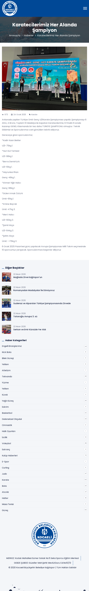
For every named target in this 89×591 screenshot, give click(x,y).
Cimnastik (7, 425)
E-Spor (5, 461)
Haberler (29, 35)
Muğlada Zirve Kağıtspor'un (27, 277)
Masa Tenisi (8, 504)
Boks (4, 485)
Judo (4, 473)
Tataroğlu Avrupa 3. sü (25, 316)
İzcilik (4, 437)
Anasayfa (14, 35)
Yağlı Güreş (7, 400)
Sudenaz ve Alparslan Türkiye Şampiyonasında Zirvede (42, 303)
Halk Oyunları (8, 431)
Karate (5, 479)
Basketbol (7, 413)
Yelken (5, 364)
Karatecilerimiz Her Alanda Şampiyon (58, 35)
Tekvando (7, 376)
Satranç (6, 449)
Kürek (5, 394)
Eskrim (5, 406)
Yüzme (5, 382)
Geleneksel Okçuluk (12, 419)
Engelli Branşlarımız (12, 346)
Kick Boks (6, 352)
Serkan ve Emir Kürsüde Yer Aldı (29, 329)
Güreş (5, 510)
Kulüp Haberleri (10, 455)
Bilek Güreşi (8, 358)
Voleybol (6, 443)
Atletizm (6, 370)
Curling (5, 467)
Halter (5, 498)
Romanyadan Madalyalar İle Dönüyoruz (34, 290)
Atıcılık (5, 492)
